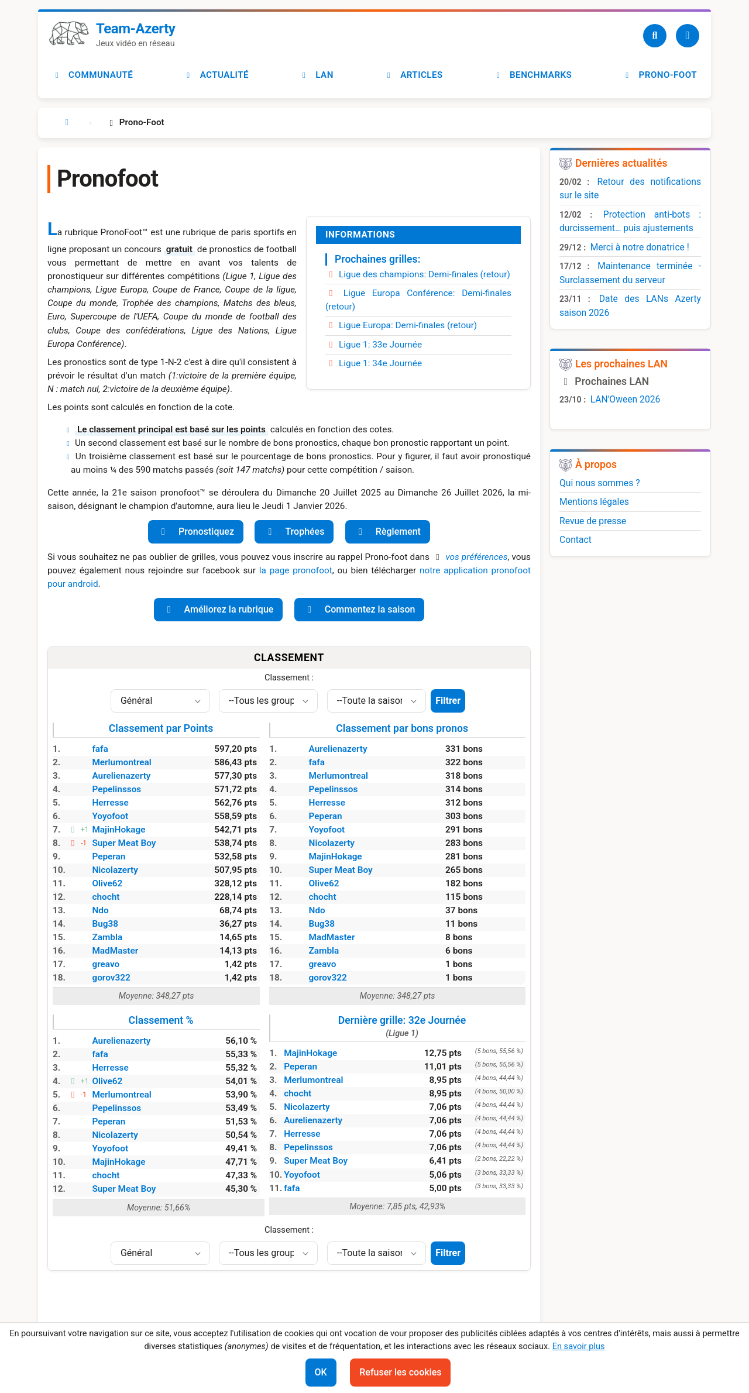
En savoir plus (578, 1346)
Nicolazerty (115, 870)
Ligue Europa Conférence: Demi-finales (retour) (418, 300)
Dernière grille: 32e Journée (402, 1026)
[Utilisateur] (687, 35)
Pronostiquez (195, 531)
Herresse (110, 802)
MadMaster (115, 950)
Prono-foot (659, 75)
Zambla (107, 937)
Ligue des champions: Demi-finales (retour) (417, 274)
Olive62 (107, 883)
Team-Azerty (135, 28)
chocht (105, 897)
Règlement (388, 531)
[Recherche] (654, 35)
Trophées (294, 531)
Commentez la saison (359, 609)
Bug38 (105, 924)
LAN (316, 75)
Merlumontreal (121, 762)
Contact (575, 539)
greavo (105, 964)
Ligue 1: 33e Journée (373, 344)
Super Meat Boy (124, 843)
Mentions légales (594, 501)
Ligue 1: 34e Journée (373, 363)
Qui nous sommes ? (599, 483)
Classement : (289, 677)
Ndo (100, 910)
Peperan (108, 856)
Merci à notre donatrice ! (639, 247)
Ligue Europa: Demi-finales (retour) (401, 325)
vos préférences (476, 557)
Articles (413, 75)
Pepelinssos (116, 789)
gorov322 (111, 977)
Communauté (92, 75)
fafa (100, 749)
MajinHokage (118, 829)
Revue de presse (592, 521)
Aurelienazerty (121, 776)
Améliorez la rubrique (218, 609)
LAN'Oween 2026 (625, 399)
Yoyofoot (110, 816)
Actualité (216, 75)
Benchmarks (532, 75)
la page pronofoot (295, 570)
